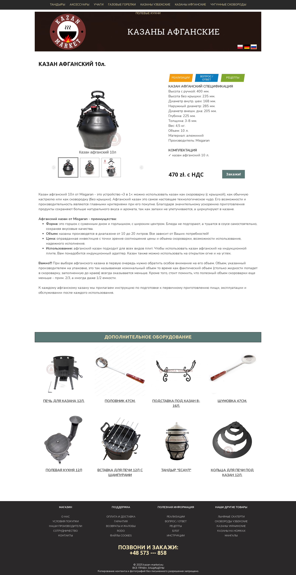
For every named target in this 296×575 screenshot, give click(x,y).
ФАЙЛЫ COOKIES (121, 535)
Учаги (98, 4)
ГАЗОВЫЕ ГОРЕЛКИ (122, 4)
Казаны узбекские (155, 4)
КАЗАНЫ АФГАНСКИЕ (190, 4)
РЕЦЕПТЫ (232, 77)
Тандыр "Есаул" (176, 470)
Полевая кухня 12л (64, 470)
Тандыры (57, 4)
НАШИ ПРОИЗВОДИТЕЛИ (65, 526)
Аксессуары (79, 4)
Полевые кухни (148, 13)
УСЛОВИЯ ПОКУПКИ (65, 521)
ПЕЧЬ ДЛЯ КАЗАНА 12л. (63, 401)
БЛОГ (175, 531)
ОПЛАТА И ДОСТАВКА (120, 516)
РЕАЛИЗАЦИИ (181, 77)
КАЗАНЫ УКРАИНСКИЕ (231, 526)
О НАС (65, 516)
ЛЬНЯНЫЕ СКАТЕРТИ (231, 516)
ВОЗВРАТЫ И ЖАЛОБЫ (121, 526)
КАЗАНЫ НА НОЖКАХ (231, 531)
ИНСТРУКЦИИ (176, 535)
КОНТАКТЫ (65, 535)
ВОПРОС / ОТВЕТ (206, 78)
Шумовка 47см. (232, 401)
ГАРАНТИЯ (121, 521)
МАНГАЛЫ (231, 535)
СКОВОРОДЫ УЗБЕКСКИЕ (231, 521)
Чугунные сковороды (228, 4)
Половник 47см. (120, 401)
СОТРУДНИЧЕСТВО (65, 531)
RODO (121, 531)
